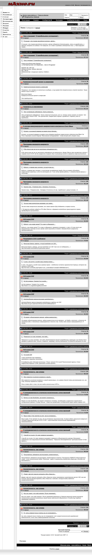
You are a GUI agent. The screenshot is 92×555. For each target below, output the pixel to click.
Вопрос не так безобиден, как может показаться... (39, 397)
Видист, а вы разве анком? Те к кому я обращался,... (39, 224)
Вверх (89, 545)
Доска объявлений (82, 33)
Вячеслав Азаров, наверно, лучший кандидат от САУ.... (40, 243)
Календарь (59, 20)
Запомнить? (84, 15)
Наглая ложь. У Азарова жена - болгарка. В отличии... (40, 186)
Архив (84, 545)
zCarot (57, 549)
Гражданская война (82, 389)
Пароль (67, 17)
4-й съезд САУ (28, 354)
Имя (66, 15)
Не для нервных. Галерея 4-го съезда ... (35, 281)
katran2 (26, 38)
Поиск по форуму (43, 15)
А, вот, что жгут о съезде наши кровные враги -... (39, 261)
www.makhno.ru (76, 545)
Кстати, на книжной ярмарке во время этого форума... (40, 131)
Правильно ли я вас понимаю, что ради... (36, 336)
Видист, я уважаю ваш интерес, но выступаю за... (39, 167)
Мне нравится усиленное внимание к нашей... (37, 377)
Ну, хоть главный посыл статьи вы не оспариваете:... (40, 513)
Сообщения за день (73, 20)
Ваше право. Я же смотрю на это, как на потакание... (40, 415)
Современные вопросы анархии (78, 78)
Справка (36, 20)
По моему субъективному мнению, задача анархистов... (40, 317)
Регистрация (26, 20)
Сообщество (47, 20)
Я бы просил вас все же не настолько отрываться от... (41, 149)
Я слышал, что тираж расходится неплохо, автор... (40, 41)
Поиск (85, 20)
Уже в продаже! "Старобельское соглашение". (38, 60)
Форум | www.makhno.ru (30, 15)
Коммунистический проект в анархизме (36, 87)
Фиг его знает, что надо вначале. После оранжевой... (40, 493)
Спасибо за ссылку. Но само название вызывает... (39, 435)
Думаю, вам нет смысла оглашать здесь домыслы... (40, 474)
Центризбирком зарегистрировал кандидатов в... (39, 299)
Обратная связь (65, 545)
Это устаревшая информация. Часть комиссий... (39, 111)
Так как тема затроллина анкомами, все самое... (38, 203)
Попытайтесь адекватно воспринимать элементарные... (41, 454)
